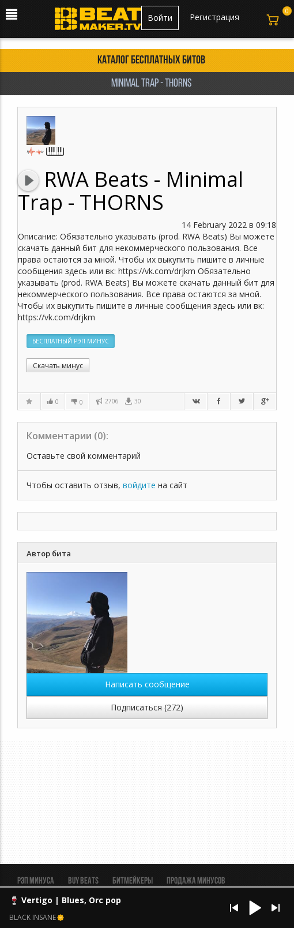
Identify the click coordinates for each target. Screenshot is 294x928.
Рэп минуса (35, 881)
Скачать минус (58, 366)
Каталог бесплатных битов (151, 60)
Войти (160, 17)
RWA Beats (99, 179)
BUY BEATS (83, 881)
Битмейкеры (132, 881)
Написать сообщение (147, 684)
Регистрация (214, 17)
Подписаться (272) (147, 707)
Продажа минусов (196, 881)
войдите (139, 485)
